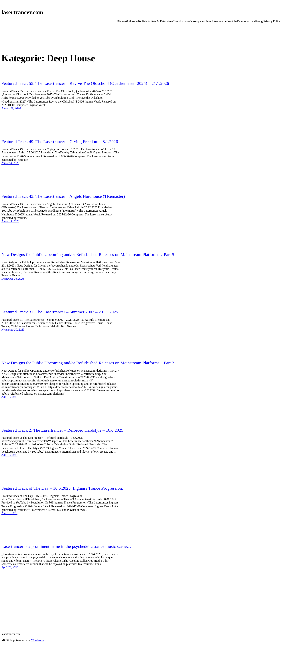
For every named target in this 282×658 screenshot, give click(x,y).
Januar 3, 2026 (10, 163)
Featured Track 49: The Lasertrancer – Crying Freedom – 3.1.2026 (59, 141)
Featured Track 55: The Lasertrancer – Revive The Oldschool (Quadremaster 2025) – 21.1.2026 (85, 83)
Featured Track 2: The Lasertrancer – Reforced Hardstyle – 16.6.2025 (62, 430)
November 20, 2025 (12, 329)
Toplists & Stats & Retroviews (155, 21)
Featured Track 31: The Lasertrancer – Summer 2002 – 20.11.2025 (59, 312)
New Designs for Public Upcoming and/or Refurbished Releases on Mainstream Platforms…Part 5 (87, 254)
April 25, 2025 (9, 567)
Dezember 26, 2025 (12, 278)
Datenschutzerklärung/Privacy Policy (259, 21)
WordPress (37, 640)
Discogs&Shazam (127, 21)
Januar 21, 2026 (11, 108)
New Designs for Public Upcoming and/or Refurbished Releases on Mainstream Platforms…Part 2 (87, 362)
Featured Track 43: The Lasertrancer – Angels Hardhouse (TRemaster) (63, 196)
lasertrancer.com (22, 12)
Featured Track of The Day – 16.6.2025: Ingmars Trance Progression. (62, 488)
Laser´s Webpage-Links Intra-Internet (205, 21)
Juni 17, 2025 (9, 396)
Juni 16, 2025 (9, 454)
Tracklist (178, 21)
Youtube (232, 21)
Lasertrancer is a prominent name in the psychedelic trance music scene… (66, 546)
